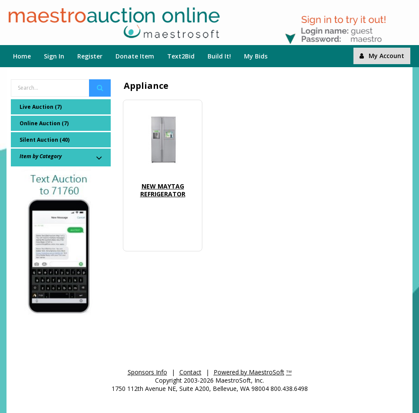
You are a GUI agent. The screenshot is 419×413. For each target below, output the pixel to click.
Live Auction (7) (41, 107)
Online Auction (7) (44, 123)
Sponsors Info (147, 372)
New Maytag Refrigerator (162, 190)
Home (22, 56)
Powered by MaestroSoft (249, 372)
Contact (190, 372)
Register (89, 56)
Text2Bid (181, 56)
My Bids (255, 56)
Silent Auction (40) (44, 139)
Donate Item (134, 56)
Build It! (219, 56)
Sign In (54, 56)
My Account (382, 56)
